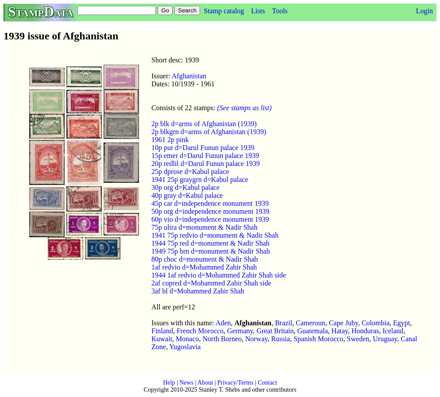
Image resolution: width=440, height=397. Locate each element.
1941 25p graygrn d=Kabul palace (199, 179)
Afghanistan (189, 76)
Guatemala (312, 331)
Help (169, 382)
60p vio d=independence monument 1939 (210, 219)
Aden (223, 323)
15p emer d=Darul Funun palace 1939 (205, 155)
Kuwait (161, 339)
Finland (162, 331)
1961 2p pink (170, 139)
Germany (240, 331)
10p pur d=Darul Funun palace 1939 (203, 147)
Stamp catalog (224, 11)
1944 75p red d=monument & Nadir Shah (210, 243)
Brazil (283, 323)
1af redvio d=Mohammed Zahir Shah (204, 267)
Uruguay (385, 339)
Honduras (365, 331)
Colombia (376, 323)
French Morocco (200, 331)
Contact (267, 382)
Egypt (401, 323)
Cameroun (310, 323)
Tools (279, 11)
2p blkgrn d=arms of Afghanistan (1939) (208, 131)
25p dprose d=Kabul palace (190, 171)
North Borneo (222, 339)
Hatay (340, 331)
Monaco (187, 339)
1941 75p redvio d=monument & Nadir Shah (214, 235)
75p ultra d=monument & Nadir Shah (204, 227)
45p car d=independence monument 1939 (210, 203)
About (205, 382)
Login (424, 11)
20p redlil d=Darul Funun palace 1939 (205, 163)
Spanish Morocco (318, 339)
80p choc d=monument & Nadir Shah (204, 259)
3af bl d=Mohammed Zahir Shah (197, 291)
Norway (256, 339)
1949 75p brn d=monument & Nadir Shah (210, 251)
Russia (280, 339)
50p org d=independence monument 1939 (210, 211)
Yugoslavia (185, 347)
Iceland (392, 331)
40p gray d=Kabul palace (187, 195)
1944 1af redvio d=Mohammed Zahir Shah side (218, 275)
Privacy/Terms (235, 382)
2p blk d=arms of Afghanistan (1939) (204, 123)
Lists (258, 11)
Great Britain (275, 331)
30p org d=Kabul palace (185, 187)
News (186, 382)
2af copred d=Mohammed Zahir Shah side (211, 283)
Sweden (358, 339)
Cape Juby (343, 323)
